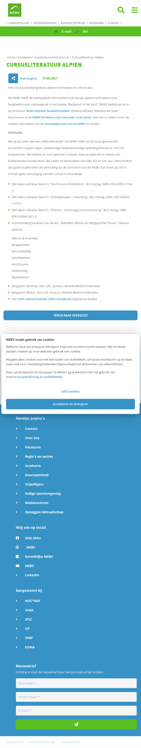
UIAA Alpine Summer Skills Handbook (44, 299)
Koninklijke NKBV (39, 556)
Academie (25, 57)
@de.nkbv (33, 538)
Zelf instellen (70, 392)
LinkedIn (32, 575)
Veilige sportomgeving (43, 493)
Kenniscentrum (73, 23)
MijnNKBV (96, 23)
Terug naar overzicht (70, 315)
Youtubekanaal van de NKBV (65, 124)
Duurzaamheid (36, 475)
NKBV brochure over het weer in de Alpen (61, 117)
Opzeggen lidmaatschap (44, 512)
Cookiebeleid (70, 742)
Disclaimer (15, 742)
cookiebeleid (53, 377)
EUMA (30, 647)
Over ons (32, 438)
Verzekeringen (45, 23)
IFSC (28, 619)
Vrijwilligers (34, 484)
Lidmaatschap (18, 23)
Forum (113, 23)
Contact (31, 428)
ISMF (29, 638)
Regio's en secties (39, 456)
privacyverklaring (26, 377)
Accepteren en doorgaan (70, 404)
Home (11, 57)
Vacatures (33, 447)
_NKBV (30, 547)
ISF (27, 628)
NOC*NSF (32, 601)
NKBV (29, 566)
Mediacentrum (36, 503)
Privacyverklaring (42, 742)
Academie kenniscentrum (52, 57)
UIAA (29, 610)
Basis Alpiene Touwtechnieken (48, 111)
